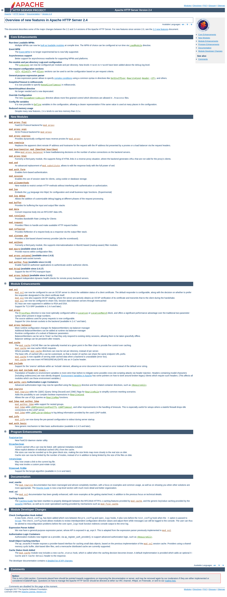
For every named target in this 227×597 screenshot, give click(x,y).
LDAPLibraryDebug (41, 413)
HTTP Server (19, 14)
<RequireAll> (139, 385)
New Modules (204, 38)
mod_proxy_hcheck (19, 275)
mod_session (16, 176)
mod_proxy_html (18, 156)
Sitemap (221, 5)
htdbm (23, 468)
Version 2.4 (47, 14)
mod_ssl (13, 290)
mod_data (14, 209)
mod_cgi (13, 370)
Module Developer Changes (210, 51)
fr (187, 24)
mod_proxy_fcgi (18, 122)
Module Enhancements (208, 41)
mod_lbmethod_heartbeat (44, 149)
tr (191, 24)
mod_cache (14, 342)
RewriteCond (134, 78)
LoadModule (136, 45)
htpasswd (14, 468)
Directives (197, 5)
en (183, 24)
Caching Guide (26, 501)
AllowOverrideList (34, 98)
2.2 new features (160, 29)
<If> (17, 71)
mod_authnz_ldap (29, 401)
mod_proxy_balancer (31, 152)
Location (83, 313)
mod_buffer (15, 203)
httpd (18, 521)
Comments (203, 59)
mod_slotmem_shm (18, 236)
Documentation (33, 14)
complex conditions (63, 78)
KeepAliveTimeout (51, 85)
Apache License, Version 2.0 (33, 592)
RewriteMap (52, 397)
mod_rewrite (16, 389)
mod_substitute (51, 166)
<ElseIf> (26, 71)
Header (145, 78)
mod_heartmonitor (19, 149)
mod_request (16, 222)
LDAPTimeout (65, 407)
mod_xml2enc (16, 242)
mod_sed (13, 163)
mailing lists (170, 581)
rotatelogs (15, 459)
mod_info (14, 416)
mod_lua (13, 189)
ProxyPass (25, 313)
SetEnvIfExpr (118, 78)
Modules (187, 5)
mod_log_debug (17, 196)
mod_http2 (14, 269)
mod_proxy (48, 125)
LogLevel (24, 65)
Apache (7, 14)
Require (76, 385)
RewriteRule (92, 392)
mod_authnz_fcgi (18, 262)
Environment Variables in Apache (76, 375)
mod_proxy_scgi (18, 129)
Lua (28, 192)
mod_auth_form (17, 169)
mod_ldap (14, 401)
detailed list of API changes (60, 561)
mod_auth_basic (18, 423)
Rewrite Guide (42, 488)
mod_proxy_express (19, 136)
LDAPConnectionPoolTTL (44, 407)
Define (37, 104)
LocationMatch (99, 313)
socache (19, 504)
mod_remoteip (16, 143)
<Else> (40, 71)
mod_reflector (17, 229)
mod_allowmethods (19, 183)
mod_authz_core (18, 382)
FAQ (205, 5)
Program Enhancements (208, 44)
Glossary (212, 5)
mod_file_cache (109, 504)
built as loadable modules (52, 45)
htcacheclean (16, 444)
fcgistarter (16, 437)
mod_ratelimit (17, 216)
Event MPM (24, 52)
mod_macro (14, 249)
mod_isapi (39, 370)
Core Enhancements (207, 34)
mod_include (16, 363)
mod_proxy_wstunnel (20, 255)
